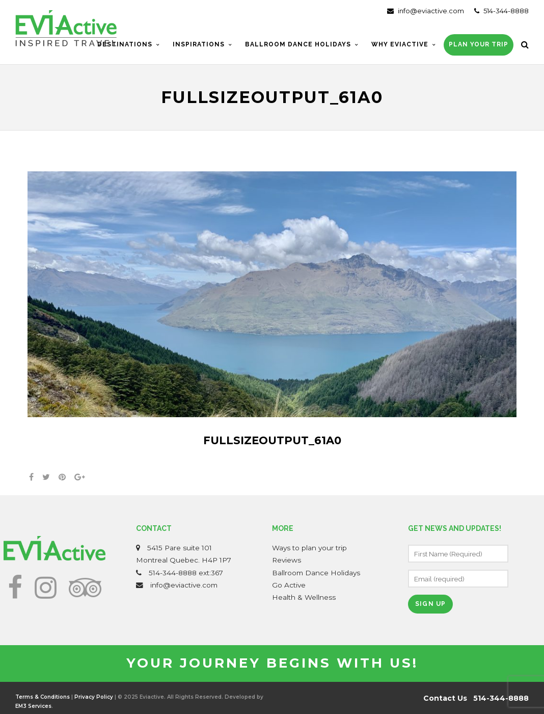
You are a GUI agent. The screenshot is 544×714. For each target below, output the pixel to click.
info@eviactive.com (425, 11)
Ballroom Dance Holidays (316, 573)
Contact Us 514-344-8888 (476, 698)
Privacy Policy (93, 697)
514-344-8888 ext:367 (186, 573)
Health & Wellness (304, 597)
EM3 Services (33, 706)
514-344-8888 (501, 11)
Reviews (286, 560)
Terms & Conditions (42, 697)
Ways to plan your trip (309, 548)
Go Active (289, 585)
